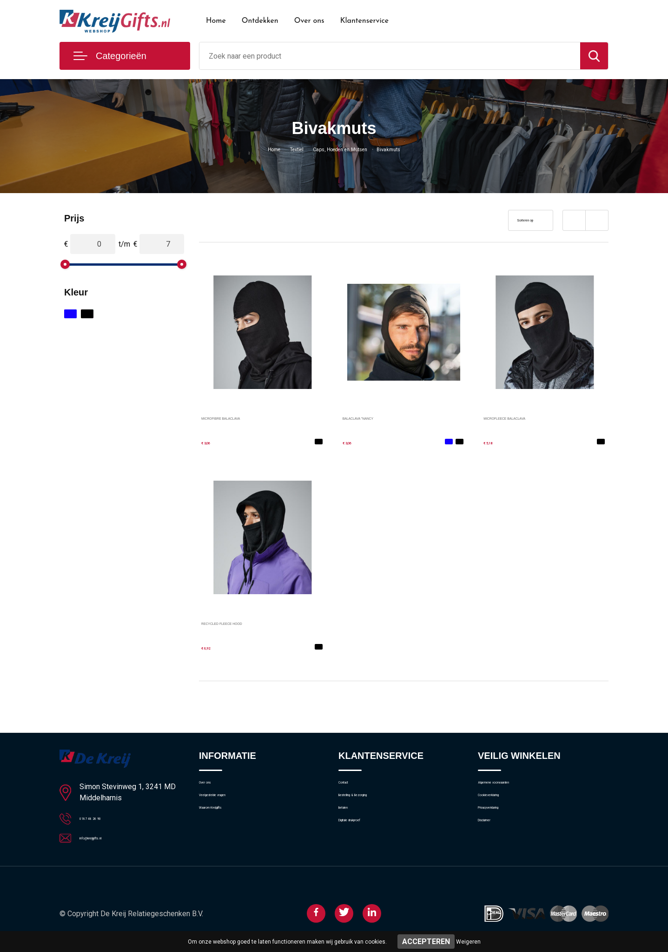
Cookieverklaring (503, 807)
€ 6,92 (212, 646)
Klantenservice (364, 21)
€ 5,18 (494, 441)
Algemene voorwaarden (514, 787)
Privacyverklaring (503, 827)
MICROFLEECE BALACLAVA (532, 417)
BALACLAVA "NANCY (379, 417)
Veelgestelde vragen (230, 807)
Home (216, 21)
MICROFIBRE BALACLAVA (246, 417)
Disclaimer (493, 847)
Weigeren (468, 942)
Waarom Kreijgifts (226, 827)
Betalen (349, 827)
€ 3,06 (212, 441)
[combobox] (389, 55)
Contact (350, 787)
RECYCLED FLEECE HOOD (249, 622)
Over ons (309, 21)
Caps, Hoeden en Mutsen (342, 149)
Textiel (284, 149)
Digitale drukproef (365, 847)
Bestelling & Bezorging (372, 807)
